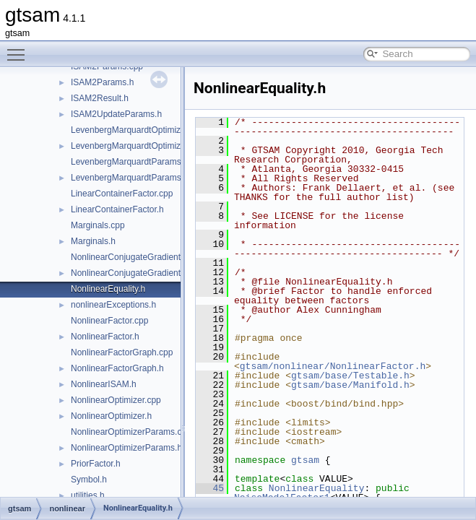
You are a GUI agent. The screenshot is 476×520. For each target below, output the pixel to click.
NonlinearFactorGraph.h (117, 368)
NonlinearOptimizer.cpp (116, 400)
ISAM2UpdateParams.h (116, 114)
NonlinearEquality (317, 488)
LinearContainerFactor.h (117, 209)
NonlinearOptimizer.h (111, 416)
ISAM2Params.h (102, 82)
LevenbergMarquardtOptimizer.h (133, 146)
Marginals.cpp (98, 225)
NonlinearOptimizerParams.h (126, 448)
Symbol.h (89, 479)
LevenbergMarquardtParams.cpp (134, 162)
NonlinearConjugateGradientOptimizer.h (148, 273)
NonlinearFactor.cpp (109, 321)
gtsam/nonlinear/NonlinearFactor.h (332, 366)
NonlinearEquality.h (108, 289)
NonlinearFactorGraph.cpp (122, 352)
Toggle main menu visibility (19, 48)
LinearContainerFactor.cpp (122, 193)
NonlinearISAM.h (104, 384)
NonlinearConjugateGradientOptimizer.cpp (152, 257)
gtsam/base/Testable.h (350, 375)
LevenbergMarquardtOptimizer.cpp (137, 130)
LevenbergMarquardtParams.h (130, 178)
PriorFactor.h (96, 464)
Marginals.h (93, 241)
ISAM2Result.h (100, 98)
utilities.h (88, 495)
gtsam (305, 460)
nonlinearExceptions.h (113, 305)
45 (210, 488)
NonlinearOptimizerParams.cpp (131, 432)
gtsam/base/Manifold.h (350, 384)
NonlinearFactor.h (105, 337)
